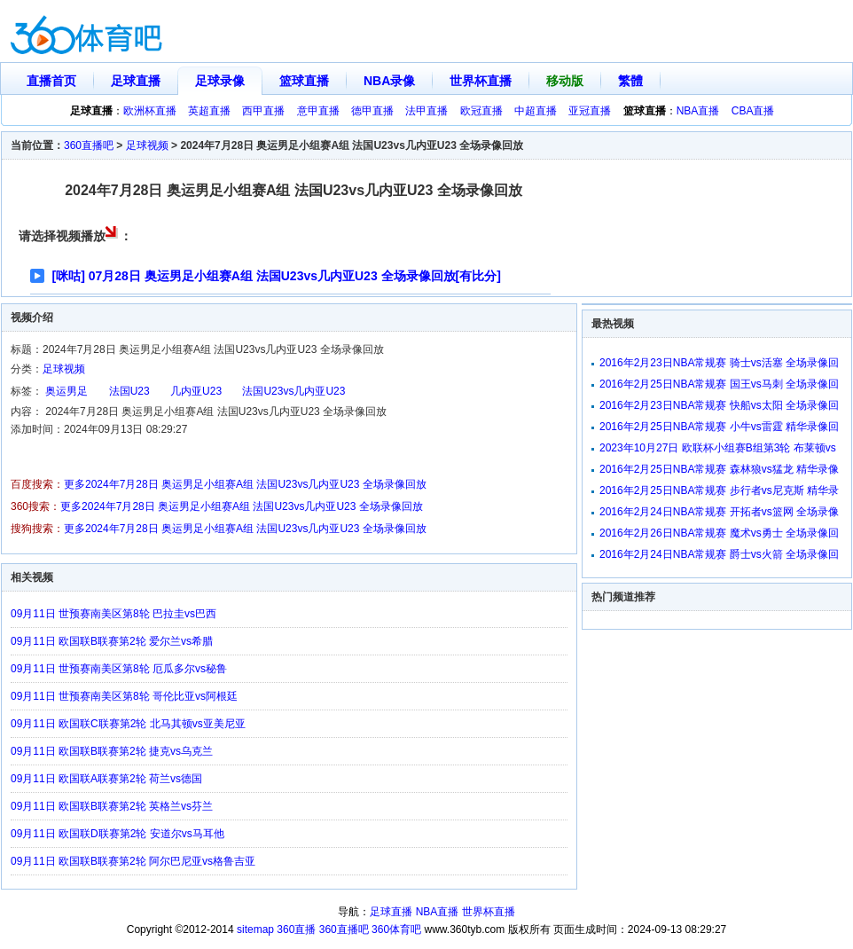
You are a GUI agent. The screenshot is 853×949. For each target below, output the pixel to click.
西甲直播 (263, 111)
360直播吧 (88, 145)
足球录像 (220, 81)
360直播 (296, 929)
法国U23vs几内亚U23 (293, 391)
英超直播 (209, 111)
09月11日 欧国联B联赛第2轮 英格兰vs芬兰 (112, 806)
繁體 (630, 81)
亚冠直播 (589, 111)
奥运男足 (66, 391)
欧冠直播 (481, 111)
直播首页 (51, 81)
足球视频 (147, 145)
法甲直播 (426, 111)
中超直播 (535, 111)
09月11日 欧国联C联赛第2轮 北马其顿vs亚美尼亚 (128, 724)
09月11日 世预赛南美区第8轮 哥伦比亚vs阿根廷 (124, 696)
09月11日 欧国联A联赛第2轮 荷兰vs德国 (106, 779)
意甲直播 (318, 111)
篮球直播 (304, 81)
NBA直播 (698, 111)
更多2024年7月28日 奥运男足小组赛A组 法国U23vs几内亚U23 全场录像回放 (245, 484)
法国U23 (129, 391)
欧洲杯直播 (149, 111)
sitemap (255, 929)
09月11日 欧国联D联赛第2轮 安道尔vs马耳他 (117, 833)
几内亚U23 (196, 391)
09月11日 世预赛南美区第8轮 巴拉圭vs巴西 (113, 614)
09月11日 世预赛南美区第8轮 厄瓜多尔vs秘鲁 (119, 669)
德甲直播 (372, 111)
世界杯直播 (481, 81)
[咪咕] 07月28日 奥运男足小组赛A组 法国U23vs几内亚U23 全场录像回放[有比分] (276, 276)
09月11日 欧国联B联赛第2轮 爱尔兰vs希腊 (112, 641)
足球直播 (135, 81)
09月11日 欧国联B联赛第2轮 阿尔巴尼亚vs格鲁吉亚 (133, 861)
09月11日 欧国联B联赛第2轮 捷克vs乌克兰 (112, 751)
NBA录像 (389, 81)
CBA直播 (753, 111)
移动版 (564, 81)
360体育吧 (396, 929)
